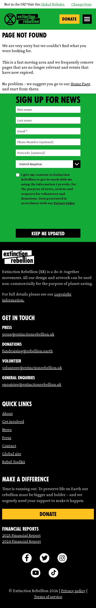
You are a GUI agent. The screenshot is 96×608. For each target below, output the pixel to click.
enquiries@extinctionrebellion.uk (31, 384)
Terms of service (48, 596)
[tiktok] (53, 573)
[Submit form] (48, 233)
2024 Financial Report (21, 541)
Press (6, 437)
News (7, 429)
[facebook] (26, 558)
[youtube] (35, 573)
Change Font (81, 4)
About (7, 413)
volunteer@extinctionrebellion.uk (32, 367)
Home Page (80, 83)
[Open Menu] (87, 19)
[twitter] (44, 558)
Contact (9, 445)
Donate (69, 19)
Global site (11, 453)
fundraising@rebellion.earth (27, 351)
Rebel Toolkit (13, 461)
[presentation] (48, 216)
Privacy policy (73, 590)
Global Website (52, 4)
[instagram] (62, 558)
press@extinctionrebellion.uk (28, 334)
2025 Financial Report (21, 535)
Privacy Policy (64, 203)
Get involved (13, 421)
